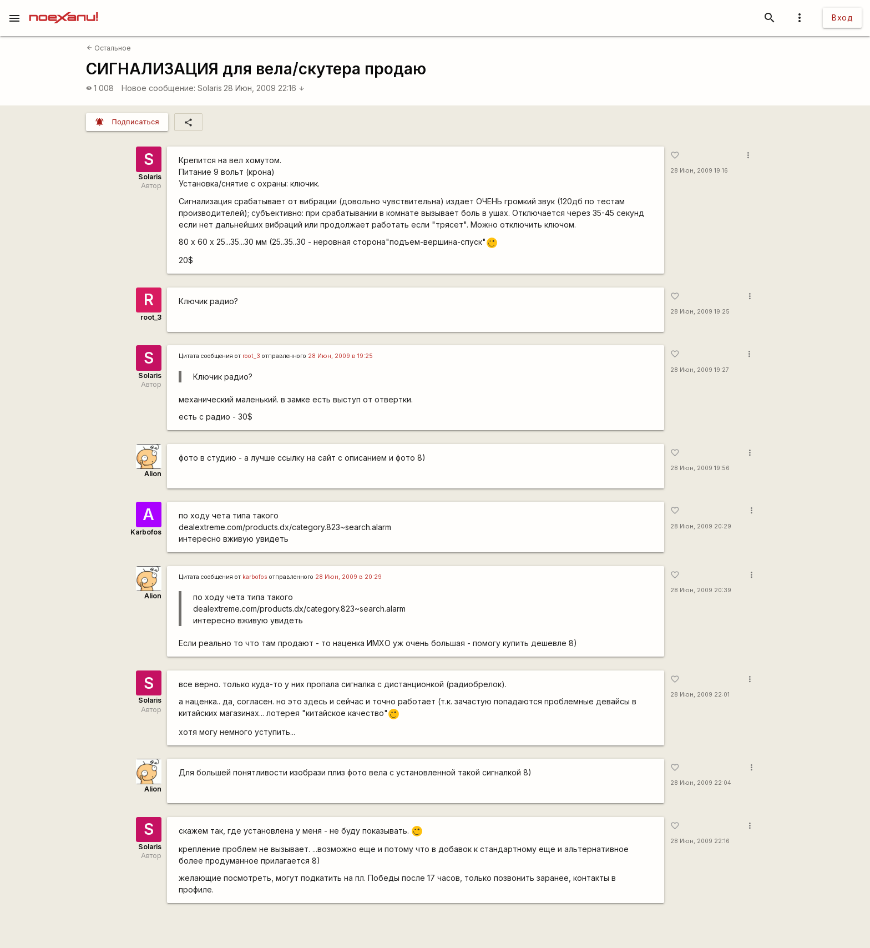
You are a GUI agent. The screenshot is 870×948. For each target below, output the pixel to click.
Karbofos (145, 532)
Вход (842, 17)
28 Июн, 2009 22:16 (264, 88)
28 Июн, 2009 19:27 (699, 370)
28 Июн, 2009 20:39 (700, 590)
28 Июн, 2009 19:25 (700, 311)
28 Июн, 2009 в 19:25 (340, 356)
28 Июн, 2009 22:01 (700, 694)
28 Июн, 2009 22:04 (700, 782)
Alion (152, 474)
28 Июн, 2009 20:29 (700, 526)
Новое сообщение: (158, 88)
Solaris (210, 88)
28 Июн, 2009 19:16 (699, 170)
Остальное (108, 48)
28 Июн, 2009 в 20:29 (348, 577)
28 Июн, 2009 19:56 (700, 468)
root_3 (150, 317)
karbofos (254, 577)
